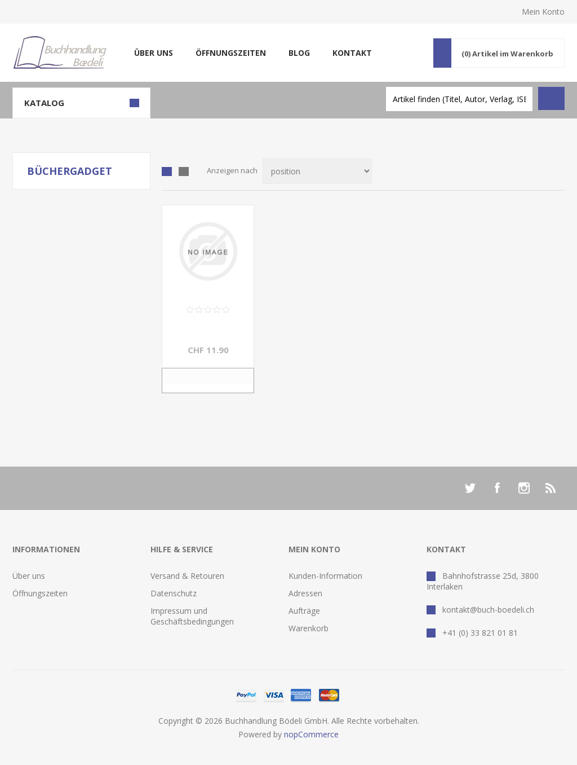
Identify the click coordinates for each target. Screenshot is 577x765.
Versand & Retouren (187, 575)
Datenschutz (173, 593)
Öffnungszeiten (231, 52)
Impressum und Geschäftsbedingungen (192, 616)
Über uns (153, 52)
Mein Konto (543, 11)
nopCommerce (311, 734)
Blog (299, 52)
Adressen (305, 593)
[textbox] (459, 99)
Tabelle (167, 171)
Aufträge (304, 610)
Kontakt (352, 52)
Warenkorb (308, 628)
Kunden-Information (325, 575)
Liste (184, 171)
